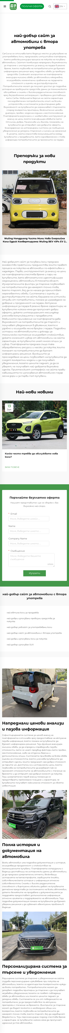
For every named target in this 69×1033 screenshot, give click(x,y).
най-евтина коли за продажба (23, 612)
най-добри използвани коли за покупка (27, 639)
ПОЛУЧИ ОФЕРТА (32, 6)
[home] (13, 6)
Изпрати (34, 573)
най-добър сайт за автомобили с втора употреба (34, 633)
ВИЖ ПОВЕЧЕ (12, 467)
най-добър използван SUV (20, 644)
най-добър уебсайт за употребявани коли (29, 627)
